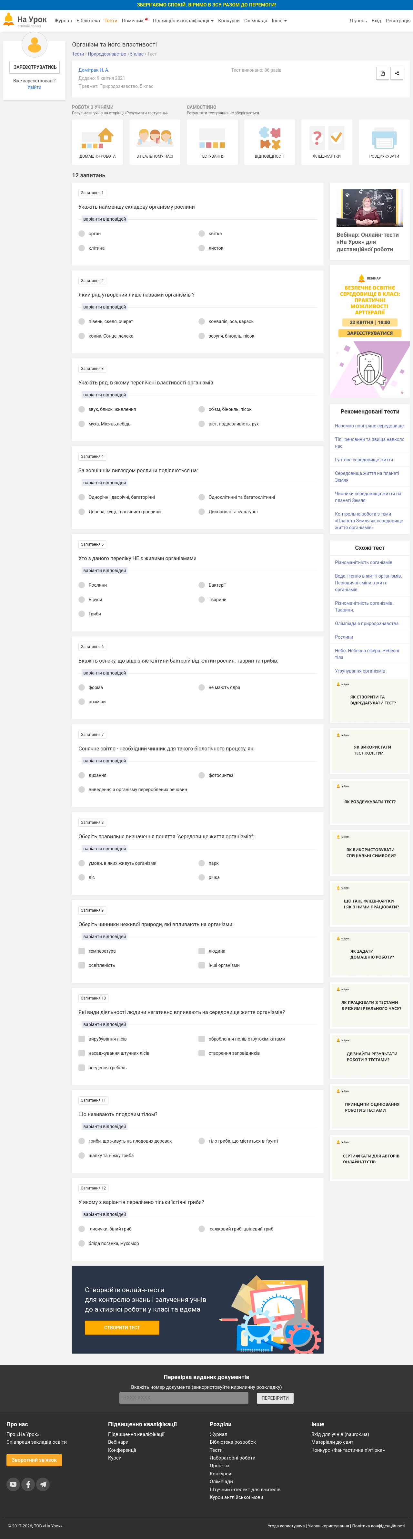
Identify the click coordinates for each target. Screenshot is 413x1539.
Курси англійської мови (236, 1497)
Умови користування (328, 1525)
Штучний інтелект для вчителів (245, 1489)
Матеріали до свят (332, 1442)
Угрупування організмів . (361, 671)
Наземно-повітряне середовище (369, 425)
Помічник (135, 20)
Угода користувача (286, 1525)
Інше (279, 21)
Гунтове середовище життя (364, 459)
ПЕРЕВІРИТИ (275, 1398)
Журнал (63, 21)
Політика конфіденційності (378, 1525)
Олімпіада (255, 21)
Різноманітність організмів (363, 562)
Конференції (122, 1450)
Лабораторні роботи (233, 1458)
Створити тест (122, 1327)
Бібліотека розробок (233, 1442)
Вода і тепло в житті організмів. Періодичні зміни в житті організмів (368, 582)
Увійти (34, 87)
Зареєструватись (35, 67)
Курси (114, 1458)
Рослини (344, 637)
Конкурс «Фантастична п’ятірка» (348, 1450)
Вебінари (118, 1442)
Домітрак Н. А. (93, 70)
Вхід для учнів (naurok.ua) (340, 1434)
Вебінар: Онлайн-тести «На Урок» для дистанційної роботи (368, 242)
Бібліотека (88, 21)
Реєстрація (398, 21)
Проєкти (219, 1466)
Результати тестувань (146, 113)
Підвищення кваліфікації (183, 21)
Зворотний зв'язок (34, 1460)
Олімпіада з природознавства (366, 623)
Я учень (358, 21)
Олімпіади (221, 1481)
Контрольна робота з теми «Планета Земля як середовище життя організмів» (369, 520)
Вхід (376, 21)
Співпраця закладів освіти (36, 1442)
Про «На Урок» (22, 1434)
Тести (111, 21)
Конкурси (229, 21)
